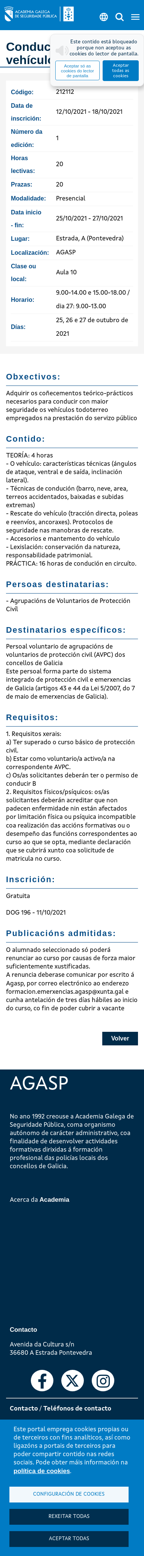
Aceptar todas (69, 1538)
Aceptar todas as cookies (120, 70)
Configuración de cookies (69, 1494)
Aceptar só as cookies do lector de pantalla (77, 70)
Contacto (24, 1409)
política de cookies (42, 1471)
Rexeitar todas (69, 1516)
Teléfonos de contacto (77, 1409)
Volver (120, 1038)
